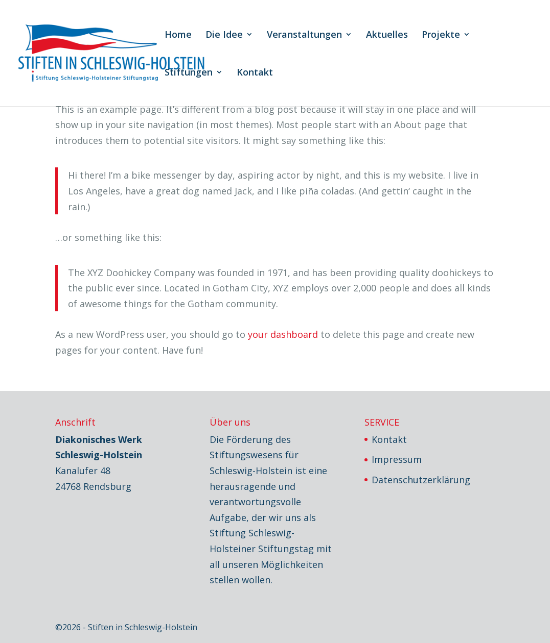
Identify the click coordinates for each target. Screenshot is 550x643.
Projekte (441, 35)
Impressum (397, 459)
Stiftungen (189, 73)
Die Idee (224, 35)
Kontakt (255, 73)
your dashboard (283, 334)
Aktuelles (387, 35)
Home (178, 35)
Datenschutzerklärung (421, 480)
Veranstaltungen (304, 35)
